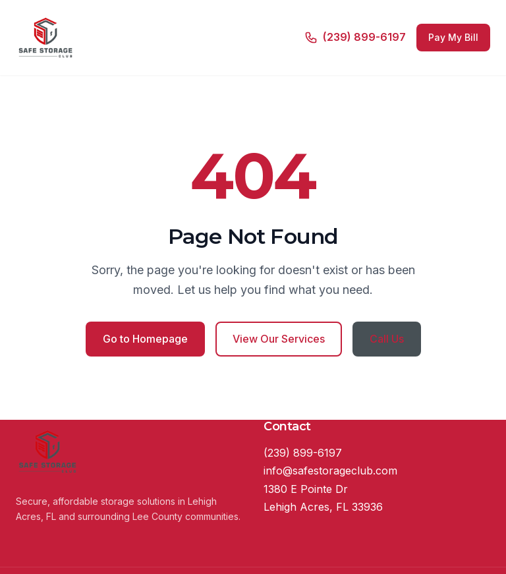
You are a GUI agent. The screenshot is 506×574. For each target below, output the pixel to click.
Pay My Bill (453, 37)
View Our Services (279, 338)
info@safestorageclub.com (330, 470)
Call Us (387, 338)
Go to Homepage (145, 338)
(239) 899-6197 (303, 452)
